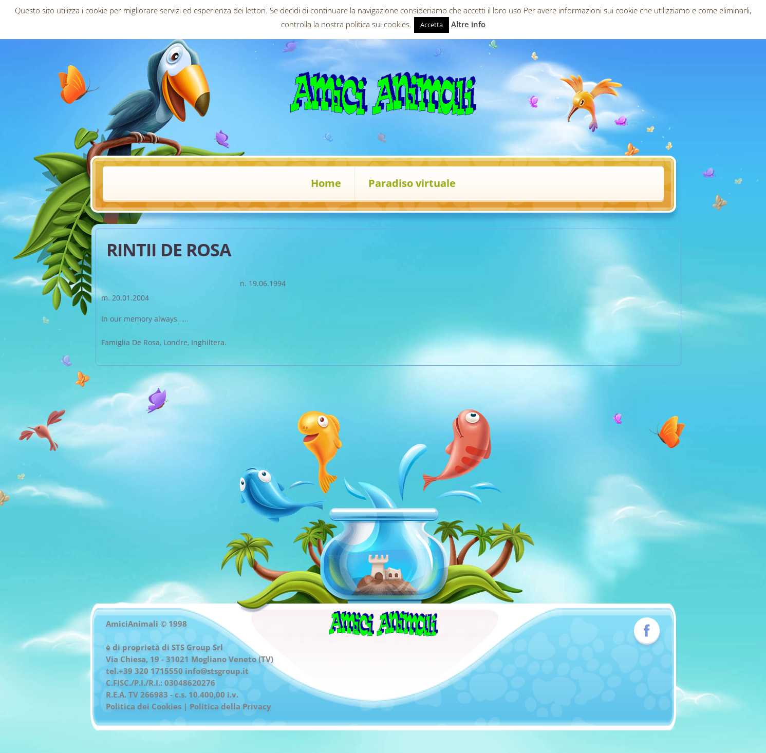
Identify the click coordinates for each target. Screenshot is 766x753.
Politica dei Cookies (143, 706)
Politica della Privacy (230, 706)
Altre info (468, 24)
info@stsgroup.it (217, 671)
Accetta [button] (431, 24)
